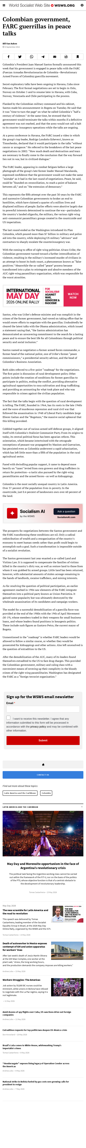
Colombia (46, 793)
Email (9, 703)
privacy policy (38, 726)
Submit (42, 740)
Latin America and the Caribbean (20, 793)
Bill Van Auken (10, 43)
